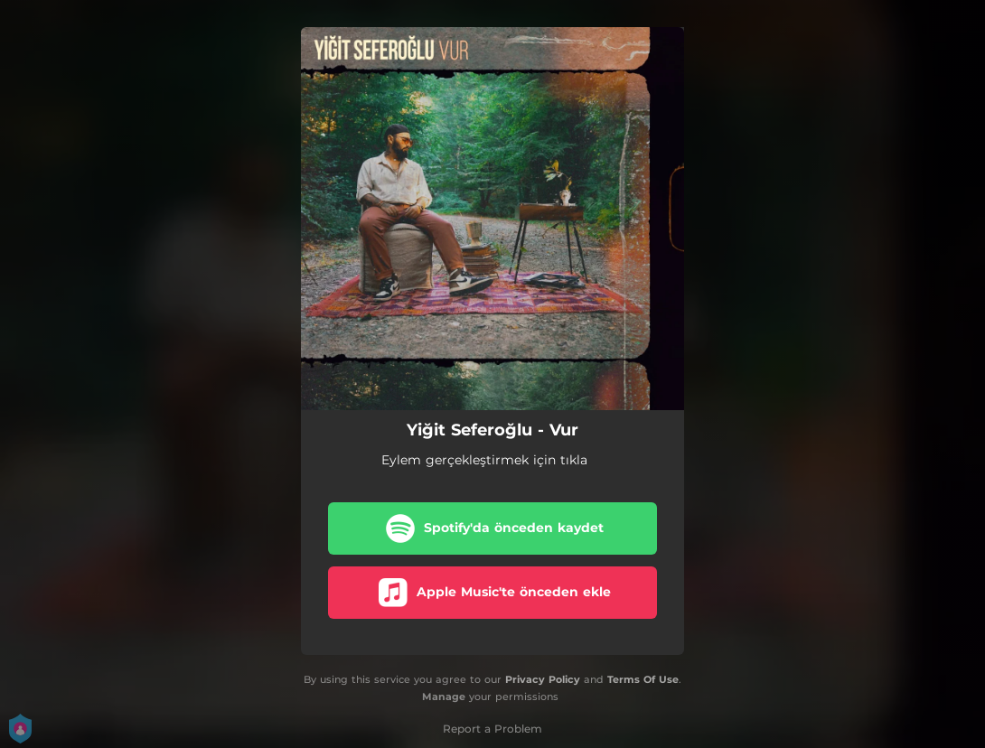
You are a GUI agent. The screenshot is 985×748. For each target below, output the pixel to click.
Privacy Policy (542, 679)
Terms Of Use (643, 679)
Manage (443, 696)
